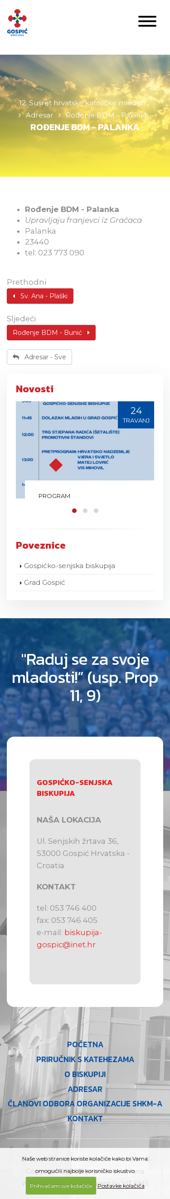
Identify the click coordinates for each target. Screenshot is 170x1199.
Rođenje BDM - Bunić (51, 333)
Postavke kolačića (121, 1185)
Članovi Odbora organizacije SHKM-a (85, 1104)
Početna (85, 1044)
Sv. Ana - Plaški (40, 296)
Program (54, 495)
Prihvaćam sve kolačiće (61, 1185)
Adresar (85, 1089)
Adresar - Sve (39, 357)
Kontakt (85, 1119)
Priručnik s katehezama (85, 1059)
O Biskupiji (85, 1074)
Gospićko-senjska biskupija (69, 565)
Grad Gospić (44, 582)
